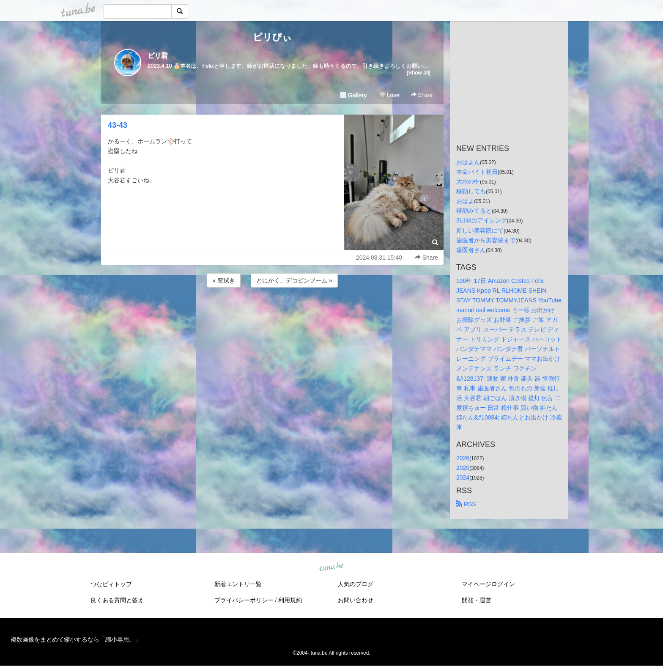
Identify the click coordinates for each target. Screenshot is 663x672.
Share (422, 95)
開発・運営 (476, 600)
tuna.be (331, 567)
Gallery (353, 95)
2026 (462, 458)
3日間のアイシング (481, 220)
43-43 (117, 125)
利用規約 (290, 600)
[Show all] (418, 72)
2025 (462, 467)
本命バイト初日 (477, 171)
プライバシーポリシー (244, 600)
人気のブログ (355, 584)
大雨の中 (468, 181)
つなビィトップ (111, 584)
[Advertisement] (272, 312)
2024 (462, 477)
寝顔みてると (474, 210)
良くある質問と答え (117, 600)
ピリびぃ (272, 37)
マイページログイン (488, 584)
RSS (466, 504)
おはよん (468, 162)
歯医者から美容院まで (485, 240)
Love (389, 95)
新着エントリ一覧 (238, 584)
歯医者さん (471, 250)
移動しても (471, 191)
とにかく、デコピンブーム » (294, 280)
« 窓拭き (223, 280)
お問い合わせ (355, 600)
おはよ (465, 200)
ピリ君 (158, 55)
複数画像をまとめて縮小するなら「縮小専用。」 (76, 639)
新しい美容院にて (480, 230)
